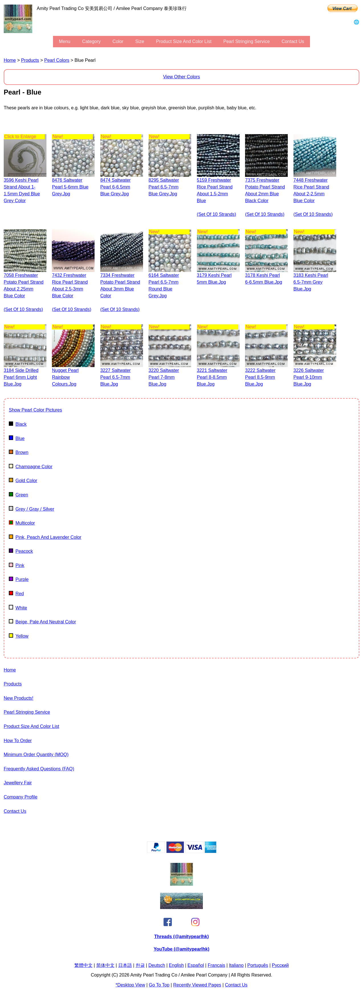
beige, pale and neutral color (42, 621)
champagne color (30, 466)
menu (64, 41)
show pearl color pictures (35, 410)
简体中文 (105, 965)
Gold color (23, 480)
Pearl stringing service (246, 41)
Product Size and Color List (183, 41)
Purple (18, 579)
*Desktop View (130, 985)
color (118, 41)
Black (17, 424)
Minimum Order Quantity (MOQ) (36, 754)
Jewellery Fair (18, 782)
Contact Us (293, 41)
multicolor (22, 523)
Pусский (280, 965)
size (139, 41)
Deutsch (156, 965)
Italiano (236, 965)
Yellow (18, 636)
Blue (17, 438)
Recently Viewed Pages (197, 985)
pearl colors (56, 60)
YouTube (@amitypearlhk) (181, 949)
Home (10, 60)
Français (216, 965)
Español (195, 965)
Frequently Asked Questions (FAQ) (39, 768)
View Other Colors (181, 76)
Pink (16, 565)
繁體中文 (83, 965)
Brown (18, 452)
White (18, 607)
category (91, 41)
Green (18, 494)
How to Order (18, 740)
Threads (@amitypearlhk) (181, 936)
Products (30, 60)
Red (16, 593)
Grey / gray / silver (31, 509)
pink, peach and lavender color (45, 537)
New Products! (18, 698)
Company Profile (20, 797)
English (176, 965)
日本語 (125, 965)
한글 (140, 965)
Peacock (21, 551)
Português (257, 965)
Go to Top (159, 985)
